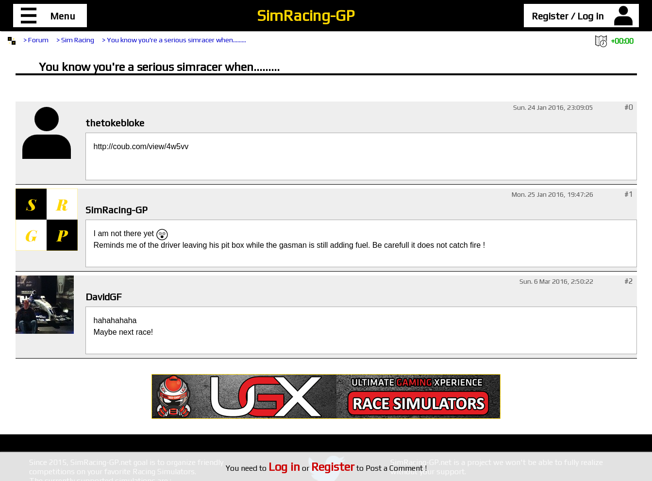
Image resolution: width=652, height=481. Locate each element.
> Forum (36, 40)
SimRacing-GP (305, 15)
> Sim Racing (75, 40)
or (311, 468)
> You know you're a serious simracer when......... (174, 40)
